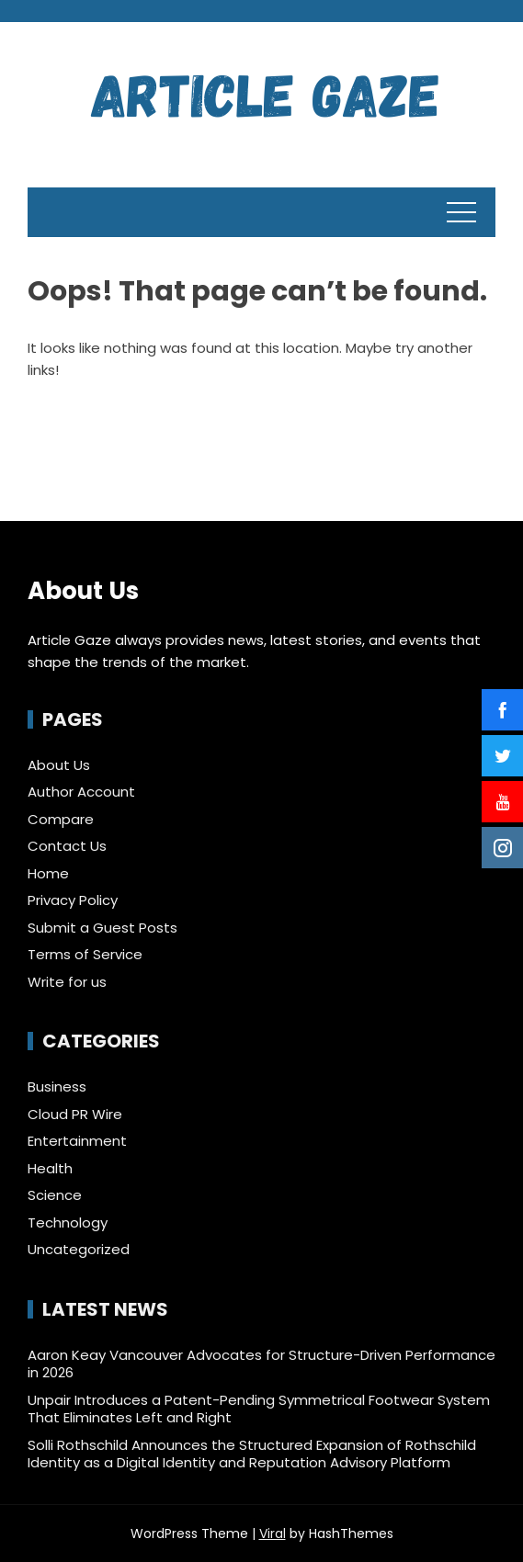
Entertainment (77, 1141)
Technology (68, 1223)
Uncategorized (79, 1249)
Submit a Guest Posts (102, 927)
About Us (59, 765)
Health (50, 1169)
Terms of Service (85, 954)
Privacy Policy (73, 900)
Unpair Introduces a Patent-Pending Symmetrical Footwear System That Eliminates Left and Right (259, 1409)
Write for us (67, 981)
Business (57, 1087)
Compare (61, 819)
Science (55, 1195)
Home (48, 873)
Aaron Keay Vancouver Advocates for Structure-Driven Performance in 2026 (261, 1364)
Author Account (81, 791)
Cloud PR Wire (75, 1114)
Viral (272, 1533)
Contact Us (67, 845)
